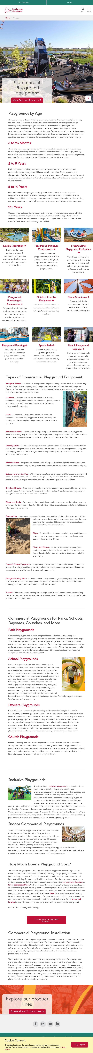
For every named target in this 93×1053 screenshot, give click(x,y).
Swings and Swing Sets (15, 578)
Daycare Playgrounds (23, 705)
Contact (69, 2)
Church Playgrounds (23, 737)
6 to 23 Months (19, 143)
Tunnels (9, 592)
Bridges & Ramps (13, 384)
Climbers (10, 398)
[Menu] (89, 10)
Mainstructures (12, 463)
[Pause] (88, 98)
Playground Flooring (13, 345)
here (52, 893)
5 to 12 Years (17, 187)
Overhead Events (13, 488)
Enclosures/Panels (14, 432)
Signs (35, 533)
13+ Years (15, 207)
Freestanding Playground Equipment (78, 247)
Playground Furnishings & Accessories (14, 301)
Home (7, 18)
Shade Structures (77, 297)
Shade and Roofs (13, 502)
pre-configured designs (72, 882)
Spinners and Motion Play (17, 474)
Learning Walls (12, 446)
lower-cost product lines (18, 885)
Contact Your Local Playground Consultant (45, 920)
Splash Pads (45, 345)
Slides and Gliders (41, 547)
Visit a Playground (23, 2)
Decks (8, 415)
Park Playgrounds (21, 630)
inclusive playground (57, 786)
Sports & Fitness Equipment (18, 564)
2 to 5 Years (17, 164)
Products (16, 18)
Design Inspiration (13, 245)
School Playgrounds (23, 659)
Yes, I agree (79, 1045)
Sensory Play (11, 516)
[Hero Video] (46, 61)
